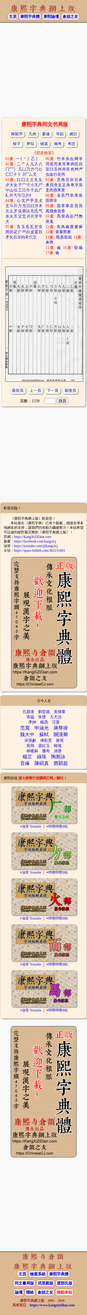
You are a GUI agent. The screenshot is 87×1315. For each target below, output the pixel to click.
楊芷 (27, 756)
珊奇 (46, 751)
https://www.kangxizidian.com (52, 1305)
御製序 (17, 134)
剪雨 (30, 746)
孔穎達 (28, 712)
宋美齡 (30, 740)
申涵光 (41, 728)
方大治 (56, 717)
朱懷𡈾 (42, 717)
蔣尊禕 (61, 728)
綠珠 (41, 756)
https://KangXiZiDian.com (32, 537)
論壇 (19, 1292)
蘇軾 (44, 734)
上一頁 (35, 390)
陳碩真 (41, 763)
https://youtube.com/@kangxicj (36, 546)
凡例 (32, 134)
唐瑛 (60, 740)
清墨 (58, 751)
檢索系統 (38, 1274)
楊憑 (44, 722)
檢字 (17, 144)
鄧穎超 (61, 763)
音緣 (25, 763)
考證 (71, 144)
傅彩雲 (46, 740)
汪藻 (56, 722)
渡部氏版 (64, 1283)
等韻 (60, 134)
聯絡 (30, 1292)
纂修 (46, 134)
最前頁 (18, 390)
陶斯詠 (58, 756)
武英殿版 (45, 1283)
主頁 (13, 16)
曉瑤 (58, 746)
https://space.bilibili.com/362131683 (39, 550)
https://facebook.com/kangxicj (35, 541)
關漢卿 (61, 734)
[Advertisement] (42, 69)
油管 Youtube (31, 826)
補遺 (44, 144)
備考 (58, 144)
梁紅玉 (44, 746)
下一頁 (53, 390)
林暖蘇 (32, 751)
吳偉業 (60, 712)
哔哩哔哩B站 (58, 826)
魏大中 (27, 734)
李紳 (32, 722)
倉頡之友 (70, 16)
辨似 (30, 144)
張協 (30, 717)
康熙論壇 (51, 16)
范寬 (25, 728)
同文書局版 (24, 1283)
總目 (73, 134)
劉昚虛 (44, 712)
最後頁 (70, 390)
